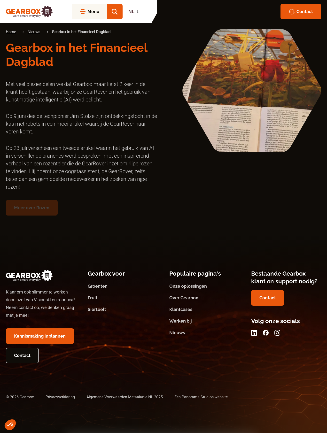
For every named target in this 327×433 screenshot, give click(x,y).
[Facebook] (266, 333)
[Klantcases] (204, 309)
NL (131, 11)
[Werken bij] (204, 321)
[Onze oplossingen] (204, 286)
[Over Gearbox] (204, 298)
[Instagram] (277, 333)
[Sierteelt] (123, 309)
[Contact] (300, 11)
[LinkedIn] (254, 333)
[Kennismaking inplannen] (40, 336)
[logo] (29, 11)
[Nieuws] (204, 333)
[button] (115, 11)
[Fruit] (123, 298)
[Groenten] (123, 286)
